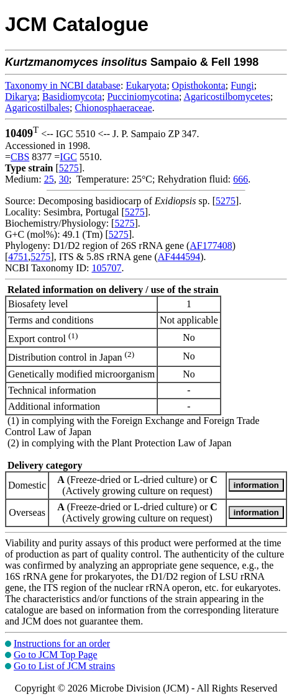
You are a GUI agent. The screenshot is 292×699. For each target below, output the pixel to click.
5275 (69, 168)
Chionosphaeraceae (113, 107)
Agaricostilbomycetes (227, 96)
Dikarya (21, 96)
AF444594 (179, 256)
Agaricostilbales (37, 107)
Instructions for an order (62, 643)
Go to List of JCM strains (64, 666)
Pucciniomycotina (143, 96)
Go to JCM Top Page (56, 654)
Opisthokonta (199, 85)
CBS (20, 156)
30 (64, 179)
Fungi (241, 85)
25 (49, 179)
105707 (106, 268)
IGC (68, 156)
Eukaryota (146, 85)
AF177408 (210, 245)
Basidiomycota (72, 96)
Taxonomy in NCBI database (63, 85)
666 (240, 179)
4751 (18, 256)
